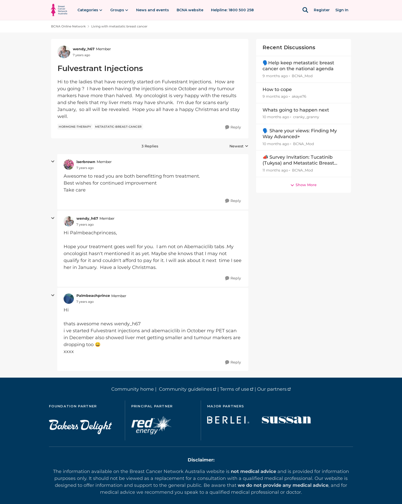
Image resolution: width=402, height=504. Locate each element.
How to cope (277, 89)
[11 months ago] (275, 170)
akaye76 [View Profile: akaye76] (299, 96)
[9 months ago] (275, 76)
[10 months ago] (276, 117)
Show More (303, 185)
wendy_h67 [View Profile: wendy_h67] (84, 49)
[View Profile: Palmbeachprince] (69, 299)
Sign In (341, 10)
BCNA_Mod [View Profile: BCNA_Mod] (302, 76)
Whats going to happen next (296, 110)
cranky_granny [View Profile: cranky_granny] (306, 117)
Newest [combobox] (238, 146)
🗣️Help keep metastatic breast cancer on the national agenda (298, 66)
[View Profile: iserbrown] (69, 164)
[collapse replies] (53, 161)
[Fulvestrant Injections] (85, 168)
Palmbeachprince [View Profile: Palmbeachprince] (93, 295)
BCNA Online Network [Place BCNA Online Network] (68, 26)
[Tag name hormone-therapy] (75, 126)
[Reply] (233, 127)
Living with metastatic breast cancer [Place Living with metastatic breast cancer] (119, 26)
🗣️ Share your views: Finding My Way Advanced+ (300, 133)
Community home (132, 389)
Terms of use (234, 389)
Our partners (272, 389)
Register (322, 10)
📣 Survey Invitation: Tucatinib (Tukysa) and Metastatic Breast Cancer (298, 160)
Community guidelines (185, 389)
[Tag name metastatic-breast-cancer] (118, 126)
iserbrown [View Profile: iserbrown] (85, 161)
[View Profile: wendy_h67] (63, 51)
